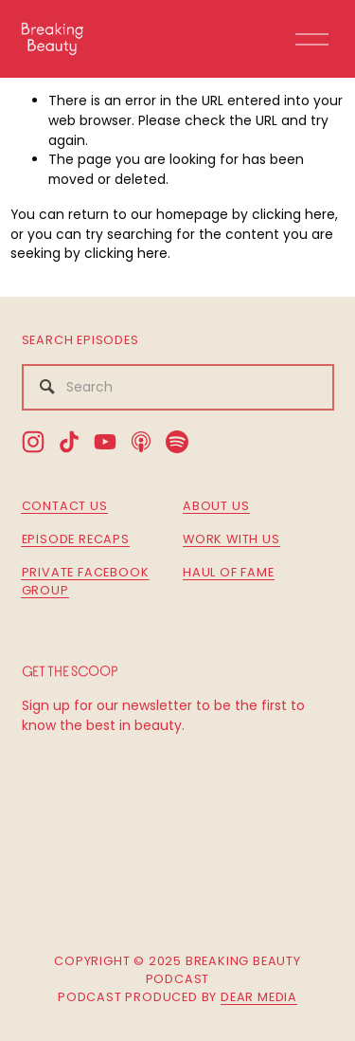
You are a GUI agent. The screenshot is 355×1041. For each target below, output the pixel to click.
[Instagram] (33, 441)
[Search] (178, 387)
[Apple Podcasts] (141, 441)
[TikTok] (69, 441)
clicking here (293, 214)
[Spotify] (177, 441)
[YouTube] (105, 441)
